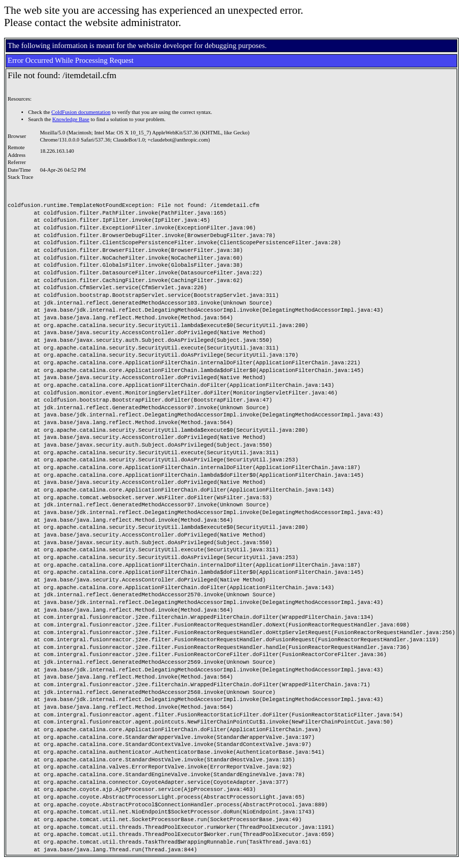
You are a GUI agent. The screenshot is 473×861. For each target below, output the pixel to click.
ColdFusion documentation (81, 112)
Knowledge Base (70, 119)
